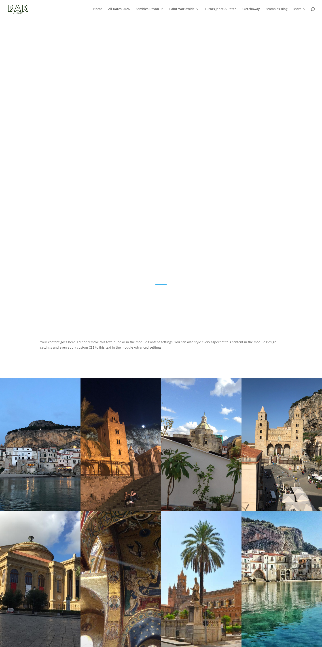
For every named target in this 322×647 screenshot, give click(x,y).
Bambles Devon (147, 9)
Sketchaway (251, 9)
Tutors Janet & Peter (220, 9)
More (297, 9)
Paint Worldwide (182, 9)
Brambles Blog (277, 9)
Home (97, 9)
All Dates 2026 (119, 9)
